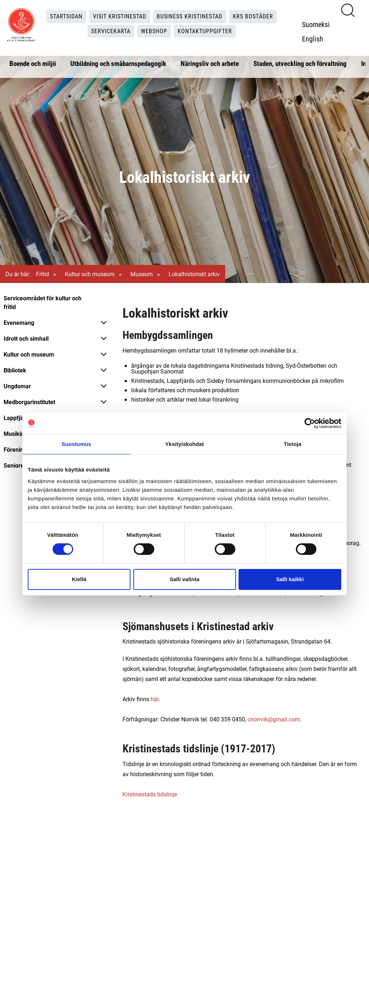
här (155, 699)
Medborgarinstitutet (29, 402)
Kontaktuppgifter (205, 31)
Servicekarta (110, 31)
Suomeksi (316, 24)
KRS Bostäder (253, 16)
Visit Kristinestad (119, 16)
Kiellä (79, 579)
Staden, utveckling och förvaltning (300, 63)
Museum (141, 274)
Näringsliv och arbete (210, 63)
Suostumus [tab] (77, 444)
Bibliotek (15, 370)
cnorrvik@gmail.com (274, 719)
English (312, 38)
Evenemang (19, 322)
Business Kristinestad (189, 16)
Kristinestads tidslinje (150, 794)
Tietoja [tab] (293, 444)
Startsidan (66, 16)
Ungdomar (17, 386)
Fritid (42, 274)
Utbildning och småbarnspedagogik (118, 63)
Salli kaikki (290, 579)
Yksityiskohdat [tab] (184, 444)
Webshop (154, 31)
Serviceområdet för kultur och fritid (42, 302)
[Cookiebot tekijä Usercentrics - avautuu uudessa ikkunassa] (309, 423)
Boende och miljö (32, 63)
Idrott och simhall (26, 338)
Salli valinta (185, 579)
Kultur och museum (90, 274)
